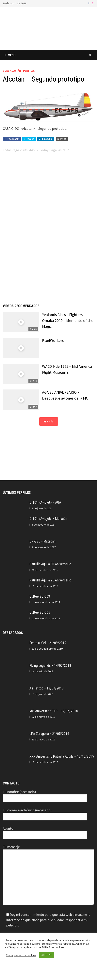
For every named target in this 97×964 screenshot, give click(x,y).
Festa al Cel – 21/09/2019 (47, 643)
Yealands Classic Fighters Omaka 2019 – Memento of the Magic (67, 320)
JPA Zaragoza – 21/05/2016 (49, 734)
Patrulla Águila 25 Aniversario (50, 580)
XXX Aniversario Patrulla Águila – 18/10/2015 (61, 756)
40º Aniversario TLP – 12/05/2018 (53, 711)
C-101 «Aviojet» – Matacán (48, 518)
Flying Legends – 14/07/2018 (50, 665)
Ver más (48, 421)
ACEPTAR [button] (46, 955)
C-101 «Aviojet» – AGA (45, 502)
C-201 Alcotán (12, 70)
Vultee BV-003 (39, 596)
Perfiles (29, 70)
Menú (10, 55)
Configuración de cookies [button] (21, 955)
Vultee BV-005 (39, 612)
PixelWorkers (53, 340)
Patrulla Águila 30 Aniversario (50, 564)
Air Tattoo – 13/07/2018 (46, 688)
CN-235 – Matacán (42, 541)
